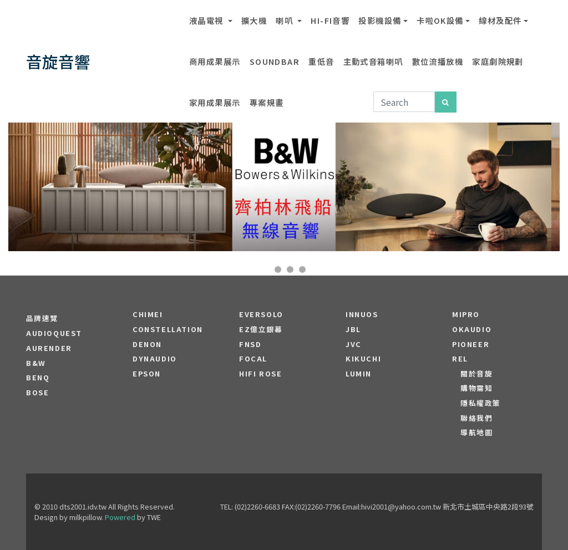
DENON (147, 344)
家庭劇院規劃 (498, 61)
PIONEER (470, 344)
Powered (120, 517)
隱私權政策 (480, 403)
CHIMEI (148, 314)
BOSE (37, 392)
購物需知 (476, 388)
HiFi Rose (260, 374)
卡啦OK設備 (440, 20)
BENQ (37, 377)
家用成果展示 (215, 102)
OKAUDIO (471, 329)
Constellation (168, 329)
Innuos (362, 314)
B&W (36, 363)
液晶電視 (207, 20)
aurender (49, 348)
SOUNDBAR (275, 61)
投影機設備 (379, 20)
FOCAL (253, 359)
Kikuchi (363, 359)
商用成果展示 (215, 61)
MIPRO (466, 314)
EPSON (147, 374)
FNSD (250, 344)
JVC (354, 344)
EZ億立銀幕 (261, 329)
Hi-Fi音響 (330, 20)
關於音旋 (476, 374)
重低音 (321, 61)
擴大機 (254, 20)
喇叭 (285, 20)
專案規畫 (267, 102)
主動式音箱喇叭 (373, 61)
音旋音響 (58, 61)
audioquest (54, 333)
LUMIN (359, 374)
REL (460, 359)
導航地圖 (476, 432)
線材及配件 (500, 20)
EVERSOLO (261, 314)
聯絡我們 (476, 418)
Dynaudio (155, 359)
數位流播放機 (438, 61)
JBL (353, 329)
